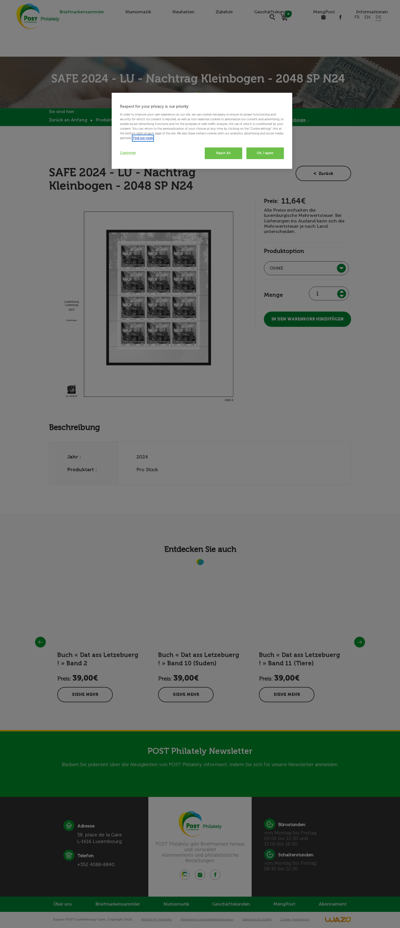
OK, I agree (265, 153)
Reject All (223, 153)
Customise (128, 153)
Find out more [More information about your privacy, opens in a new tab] (143, 138)
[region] (202, 131)
